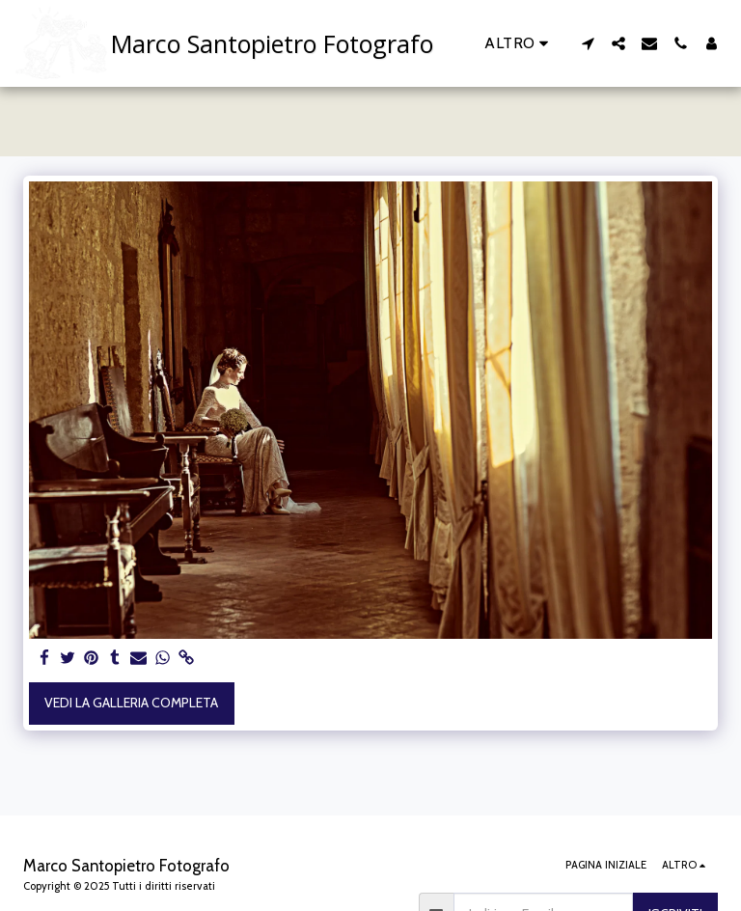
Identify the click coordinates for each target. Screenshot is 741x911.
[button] (587, 43)
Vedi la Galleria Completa (131, 702)
